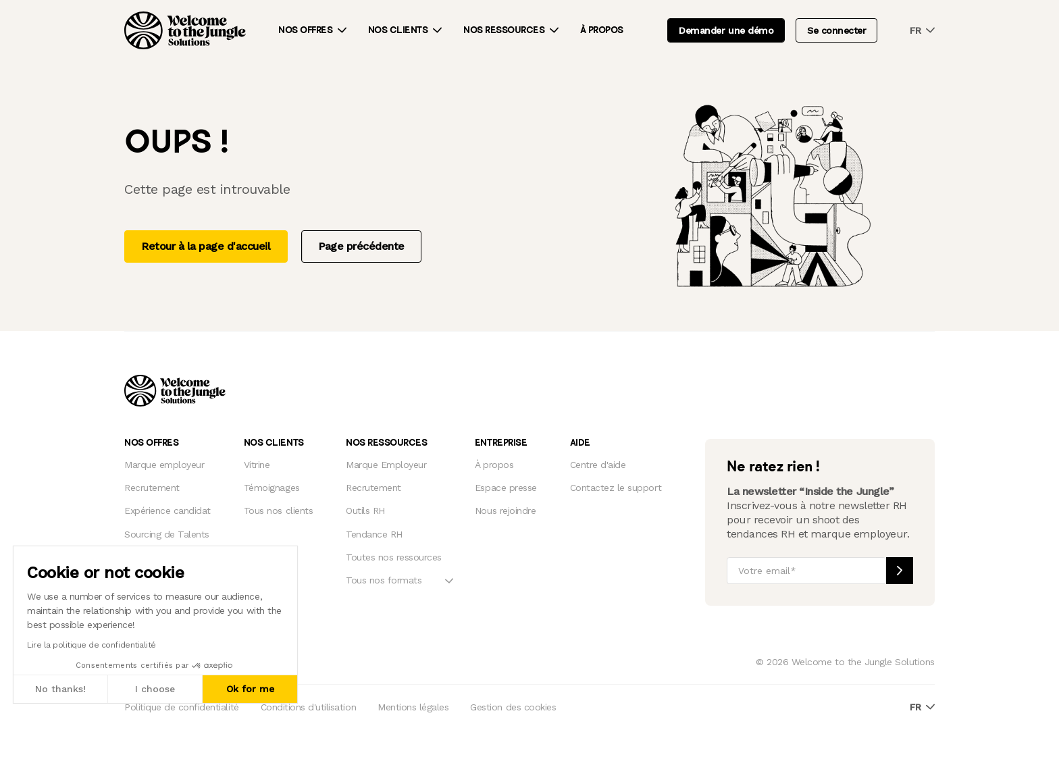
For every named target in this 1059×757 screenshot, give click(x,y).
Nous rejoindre (505, 510)
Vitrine (257, 464)
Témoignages (272, 487)
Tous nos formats (383, 580)
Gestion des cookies (513, 707)
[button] (13, 742)
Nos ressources (503, 30)
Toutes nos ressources (394, 557)
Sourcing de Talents (166, 534)
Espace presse (506, 487)
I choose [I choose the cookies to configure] (155, 688)
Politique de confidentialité (181, 707)
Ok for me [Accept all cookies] (250, 688)
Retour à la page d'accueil (206, 246)
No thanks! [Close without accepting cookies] (60, 688)
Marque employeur (164, 464)
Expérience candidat (167, 510)
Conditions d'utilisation (308, 707)
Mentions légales (413, 707)
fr (922, 30)
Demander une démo (726, 30)
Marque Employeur (386, 464)
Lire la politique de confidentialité (91, 645)
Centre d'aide (598, 464)
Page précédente (361, 246)
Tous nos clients (278, 510)
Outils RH (365, 510)
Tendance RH (374, 534)
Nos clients (398, 30)
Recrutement (152, 487)
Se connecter (836, 30)
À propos (601, 30)
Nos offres (305, 30)
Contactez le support (615, 487)
